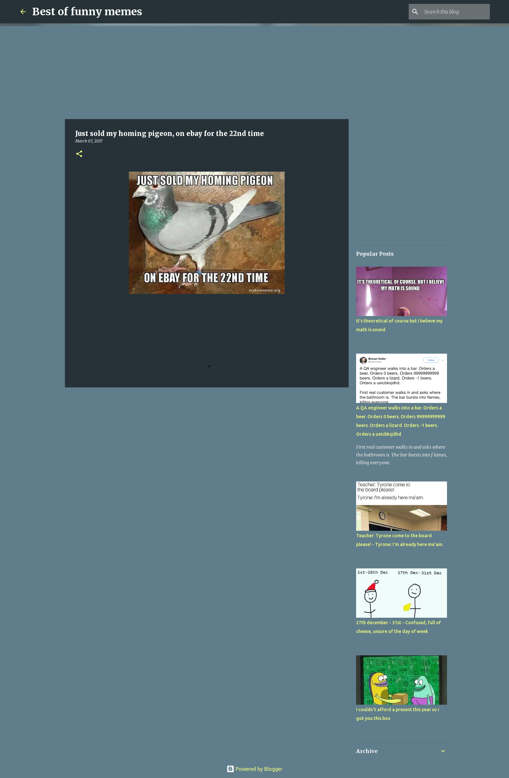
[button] (79, 154)
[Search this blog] (456, 11)
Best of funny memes (87, 11)
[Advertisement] (206, 71)
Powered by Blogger (254, 769)
